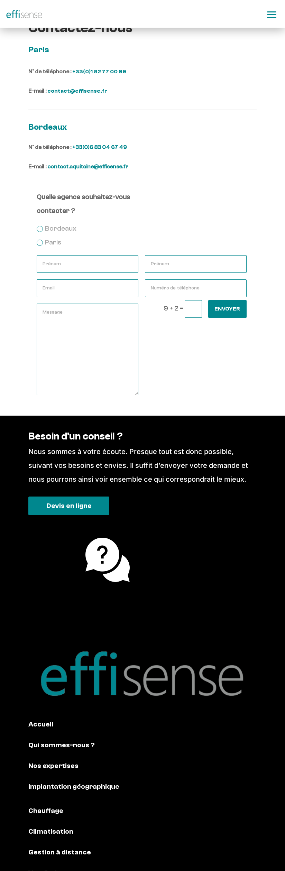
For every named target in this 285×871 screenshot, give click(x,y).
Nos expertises (53, 766)
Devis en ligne (69, 506)
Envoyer (227, 309)
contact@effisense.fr (77, 91)
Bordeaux (56, 228)
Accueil (40, 724)
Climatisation (50, 831)
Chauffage (45, 811)
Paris (49, 242)
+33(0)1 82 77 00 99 (99, 71)
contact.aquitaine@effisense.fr (87, 167)
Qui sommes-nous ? (61, 745)
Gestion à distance (59, 852)
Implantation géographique (73, 786)
